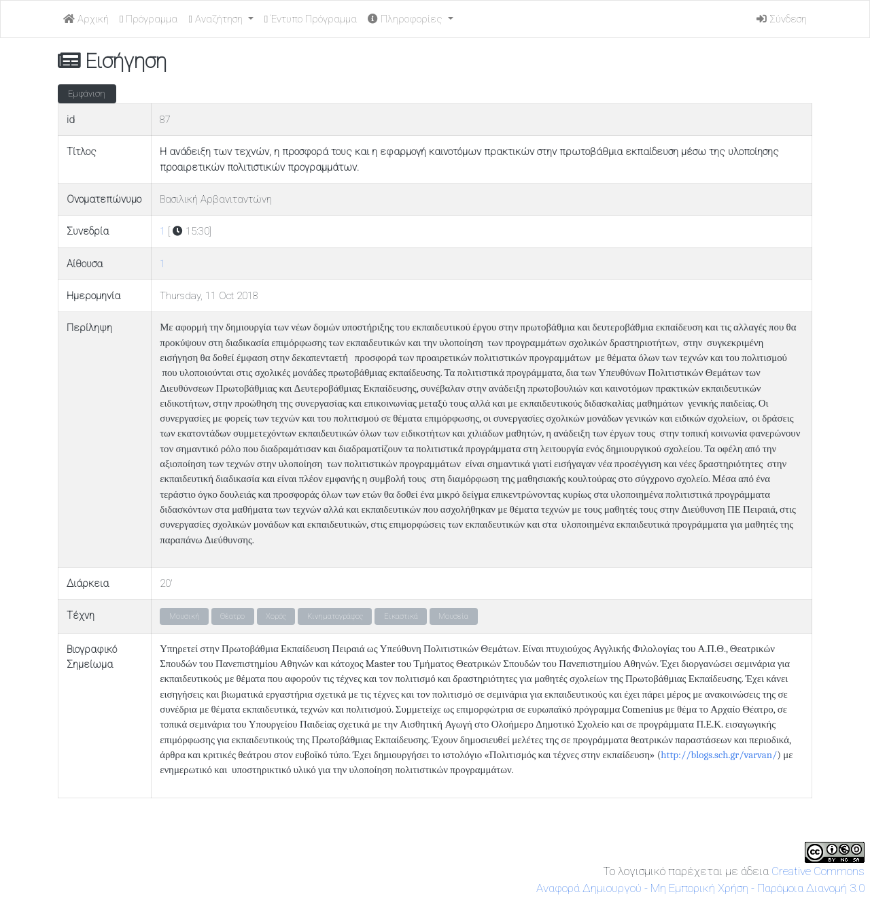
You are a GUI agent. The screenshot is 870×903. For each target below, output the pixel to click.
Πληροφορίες (406, 19)
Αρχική (86, 19)
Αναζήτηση (216, 19)
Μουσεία (453, 616)
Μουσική (184, 616)
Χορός (276, 616)
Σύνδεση (781, 19)
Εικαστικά (401, 616)
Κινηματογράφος (335, 616)
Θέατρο (232, 616)
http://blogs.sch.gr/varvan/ (719, 755)
